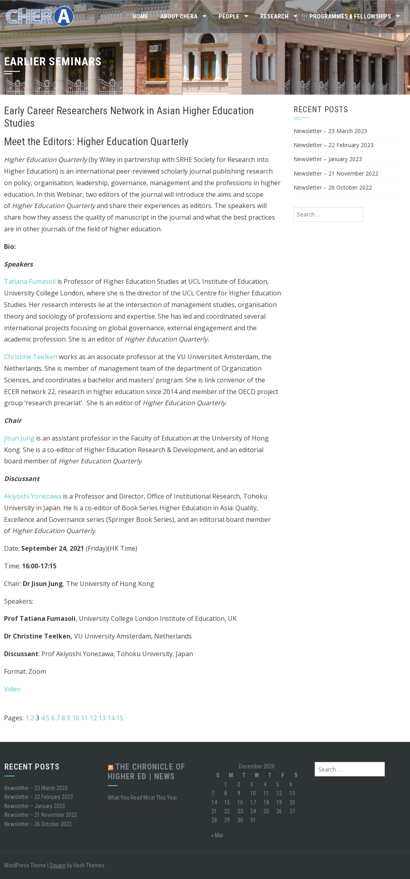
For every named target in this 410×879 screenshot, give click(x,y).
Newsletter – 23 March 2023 (330, 131)
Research (274, 16)
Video (12, 689)
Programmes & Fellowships (350, 16)
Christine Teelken (30, 356)
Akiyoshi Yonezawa (32, 496)
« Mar (217, 835)
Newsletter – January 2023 (327, 159)
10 (75, 717)
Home (140, 16)
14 (111, 717)
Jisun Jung (19, 438)
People (229, 16)
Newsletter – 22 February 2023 (333, 145)
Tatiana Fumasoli (30, 281)
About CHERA (178, 16)
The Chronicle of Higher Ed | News (146, 771)
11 (84, 717)
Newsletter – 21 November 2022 (335, 173)
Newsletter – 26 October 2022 (332, 187)
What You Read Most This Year (142, 797)
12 (93, 717)
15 (119, 717)
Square (58, 865)
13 (102, 717)
